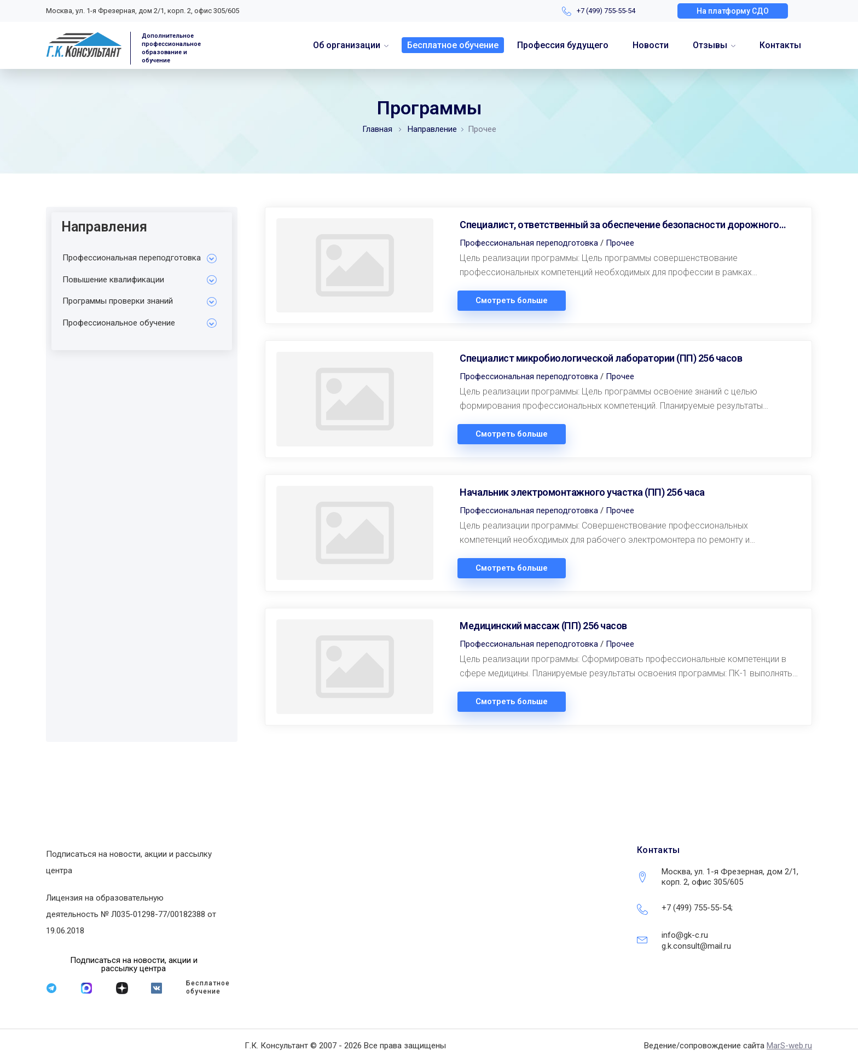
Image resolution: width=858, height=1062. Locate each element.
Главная (377, 129)
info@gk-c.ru (685, 935)
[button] (732, 11)
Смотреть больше (512, 301)
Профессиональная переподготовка (529, 243)
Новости (651, 45)
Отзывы (710, 45)
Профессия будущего (562, 45)
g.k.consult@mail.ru (696, 946)
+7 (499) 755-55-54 (606, 11)
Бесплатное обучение (452, 45)
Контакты (780, 45)
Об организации (346, 45)
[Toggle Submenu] (212, 258)
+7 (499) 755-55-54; (697, 908)
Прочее (620, 243)
